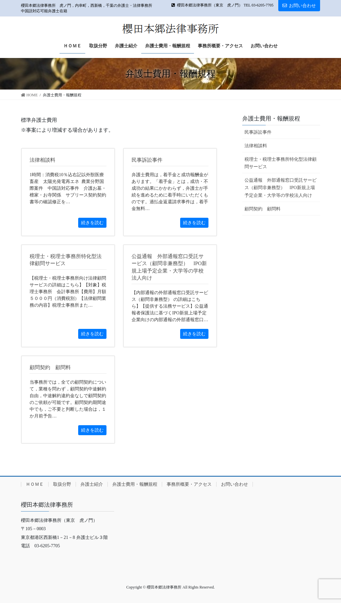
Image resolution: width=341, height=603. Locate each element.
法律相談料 (255, 145)
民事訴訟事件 (258, 132)
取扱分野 (62, 484)
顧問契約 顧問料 (262, 208)
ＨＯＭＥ (35, 484)
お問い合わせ (299, 5)
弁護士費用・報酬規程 (271, 118)
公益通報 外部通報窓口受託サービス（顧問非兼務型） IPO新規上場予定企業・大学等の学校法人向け (280, 187)
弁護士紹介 (91, 484)
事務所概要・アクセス (189, 484)
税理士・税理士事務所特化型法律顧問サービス (280, 163)
